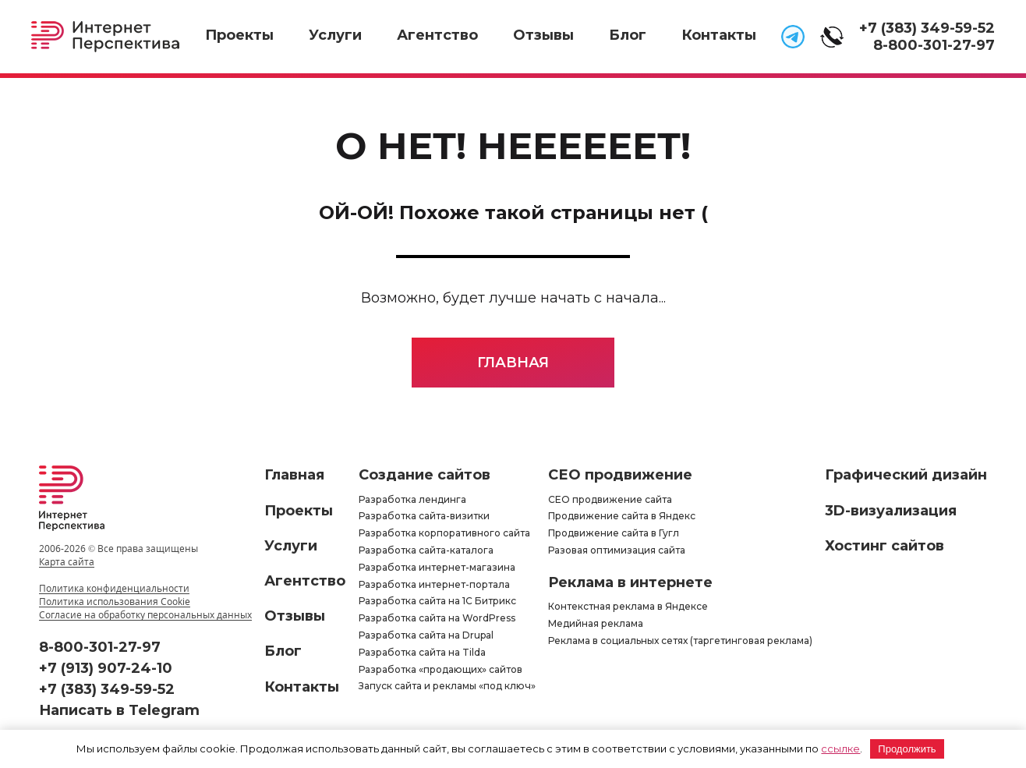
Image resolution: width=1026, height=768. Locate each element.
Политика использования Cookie (114, 601)
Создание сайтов (424, 474)
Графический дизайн (906, 474)
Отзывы (543, 35)
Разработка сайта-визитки (424, 516)
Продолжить (907, 749)
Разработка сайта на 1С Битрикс (437, 601)
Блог (627, 35)
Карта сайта (66, 561)
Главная (513, 362)
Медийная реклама (595, 623)
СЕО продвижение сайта (610, 499)
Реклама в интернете (630, 582)
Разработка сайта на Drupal (426, 635)
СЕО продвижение (620, 474)
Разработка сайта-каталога (426, 550)
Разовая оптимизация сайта (616, 550)
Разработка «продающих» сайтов (440, 669)
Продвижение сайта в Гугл (613, 533)
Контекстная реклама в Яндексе (628, 606)
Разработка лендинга (412, 499)
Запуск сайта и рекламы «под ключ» (447, 686)
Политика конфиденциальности (114, 588)
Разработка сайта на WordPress (437, 618)
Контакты (718, 35)
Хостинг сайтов (884, 545)
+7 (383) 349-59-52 (927, 28)
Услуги (335, 35)
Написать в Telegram (119, 710)
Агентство (437, 35)
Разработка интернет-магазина (437, 567)
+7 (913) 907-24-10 (105, 668)
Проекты (239, 35)
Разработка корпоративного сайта (444, 533)
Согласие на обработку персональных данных (145, 614)
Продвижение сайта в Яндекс (621, 516)
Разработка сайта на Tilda (422, 652)
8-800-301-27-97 (934, 45)
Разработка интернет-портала (434, 584)
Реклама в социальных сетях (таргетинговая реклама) (680, 640)
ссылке (840, 748)
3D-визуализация (891, 510)
